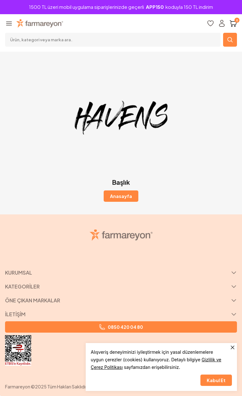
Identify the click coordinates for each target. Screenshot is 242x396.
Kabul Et (216, 380)
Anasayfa (121, 196)
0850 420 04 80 (121, 327)
